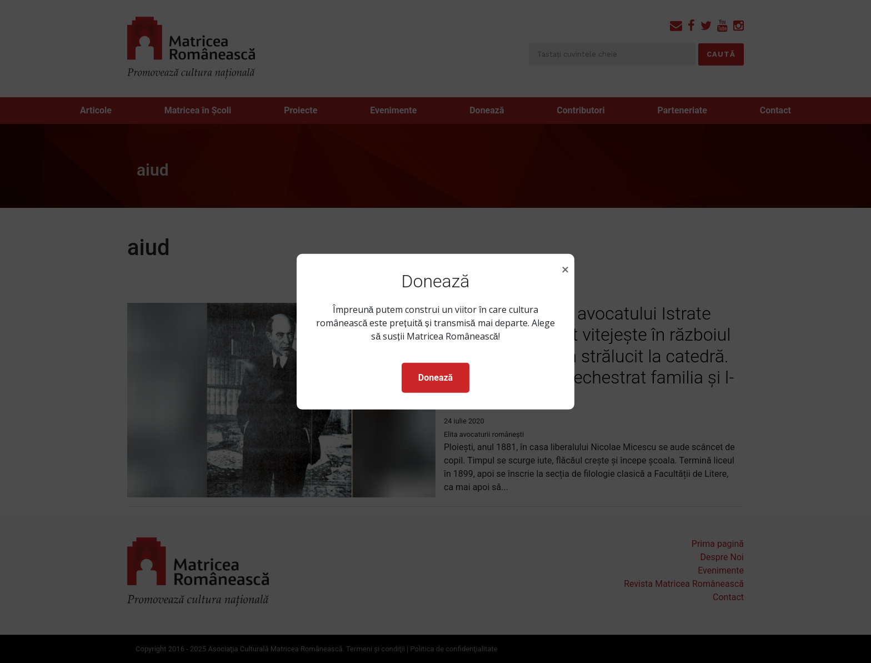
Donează (435, 377)
